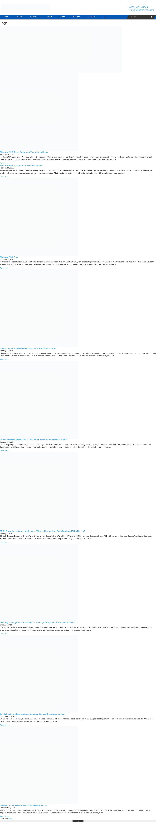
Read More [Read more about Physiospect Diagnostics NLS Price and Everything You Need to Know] (4, 451)
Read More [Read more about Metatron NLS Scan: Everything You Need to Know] (4, 163)
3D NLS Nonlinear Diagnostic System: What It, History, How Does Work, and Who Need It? (42, 531)
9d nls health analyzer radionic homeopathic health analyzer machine (33, 714)
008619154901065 (138, 7)
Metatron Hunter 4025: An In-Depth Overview (21, 165)
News (49, 17)
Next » (11, 819)
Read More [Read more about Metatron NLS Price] (4, 268)
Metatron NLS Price (9, 257)
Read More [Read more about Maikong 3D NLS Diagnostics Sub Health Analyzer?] (4, 816)
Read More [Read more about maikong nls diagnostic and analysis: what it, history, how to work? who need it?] (4, 634)
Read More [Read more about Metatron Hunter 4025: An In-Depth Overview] (4, 177)
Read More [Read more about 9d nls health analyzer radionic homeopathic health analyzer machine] (4, 725)
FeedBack (91, 17)
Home (6, 17)
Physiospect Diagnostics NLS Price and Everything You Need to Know (33, 440)
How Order (76, 17)
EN (103, 17)
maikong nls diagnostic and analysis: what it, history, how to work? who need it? (38, 622)
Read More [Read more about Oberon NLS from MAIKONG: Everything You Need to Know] (4, 359)
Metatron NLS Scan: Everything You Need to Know (24, 152)
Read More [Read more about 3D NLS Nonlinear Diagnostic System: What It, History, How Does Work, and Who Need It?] (4, 542)
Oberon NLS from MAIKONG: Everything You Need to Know (28, 348)
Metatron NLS (35, 17)
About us (18, 17)
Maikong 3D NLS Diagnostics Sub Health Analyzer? (24, 805)
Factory (62, 17)
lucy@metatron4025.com (141, 10)
